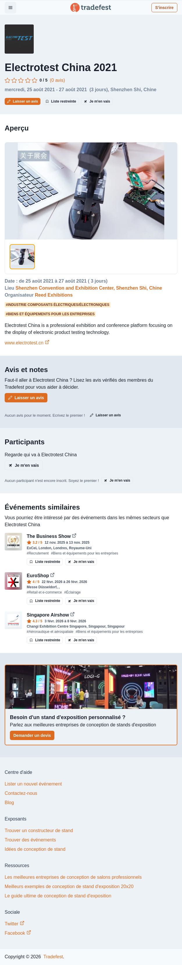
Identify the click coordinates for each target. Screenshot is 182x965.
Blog (9, 802)
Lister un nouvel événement (33, 783)
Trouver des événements (30, 839)
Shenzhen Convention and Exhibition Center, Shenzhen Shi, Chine (88, 288)
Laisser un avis (22, 101)
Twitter (14, 923)
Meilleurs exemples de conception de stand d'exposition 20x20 (69, 886)
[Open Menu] (10, 7)
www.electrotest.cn (27, 342)
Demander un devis (32, 735)
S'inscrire (164, 7)
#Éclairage (72, 592)
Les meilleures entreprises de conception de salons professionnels (73, 877)
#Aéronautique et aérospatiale (50, 632)
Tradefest (52, 956)
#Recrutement (38, 553)
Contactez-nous (21, 793)
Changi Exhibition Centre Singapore (56, 626)
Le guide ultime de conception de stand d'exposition (58, 895)
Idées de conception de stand (35, 849)
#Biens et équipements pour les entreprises (84, 553)
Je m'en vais (97, 101)
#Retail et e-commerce (44, 592)
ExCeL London (39, 548)
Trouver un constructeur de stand (39, 830)
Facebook (18, 933)
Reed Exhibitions (54, 295)
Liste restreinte (60, 101)
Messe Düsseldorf (42, 587)
